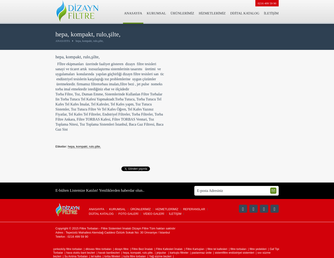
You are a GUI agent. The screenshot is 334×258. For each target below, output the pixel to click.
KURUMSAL (156, 13)
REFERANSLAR (194, 209)
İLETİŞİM (271, 13)
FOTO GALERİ (128, 213)
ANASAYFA (133, 13)
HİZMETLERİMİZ (212, 13)
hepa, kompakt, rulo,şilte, (84, 146)
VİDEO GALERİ (153, 213)
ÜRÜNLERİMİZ (182, 13)
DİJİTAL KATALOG (244, 13)
